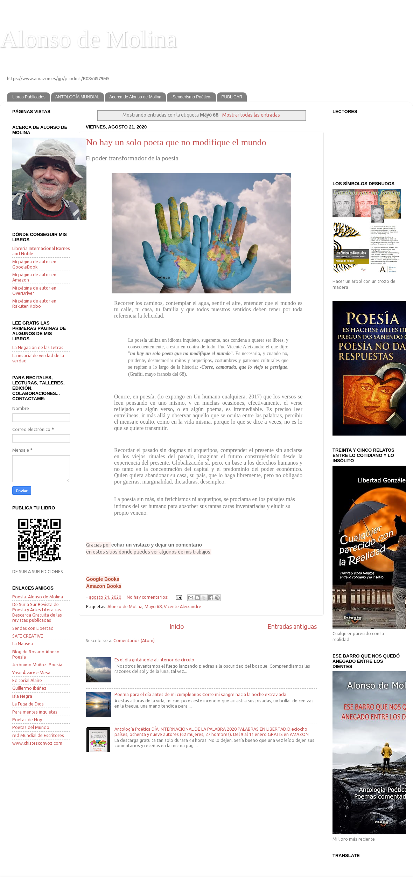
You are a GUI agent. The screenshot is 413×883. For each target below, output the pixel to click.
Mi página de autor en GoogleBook (34, 264)
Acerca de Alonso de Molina (135, 97)
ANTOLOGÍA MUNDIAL (77, 97)
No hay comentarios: (148, 597)
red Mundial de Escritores (38, 735)
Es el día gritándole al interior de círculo (154, 659)
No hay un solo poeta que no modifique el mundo (176, 142)
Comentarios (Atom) (134, 640)
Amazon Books (103, 586)
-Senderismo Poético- (191, 97)
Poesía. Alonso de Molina (37, 596)
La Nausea (22, 643)
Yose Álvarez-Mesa (31, 672)
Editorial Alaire (27, 680)
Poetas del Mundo (30, 727)
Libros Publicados (29, 97)
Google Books (102, 579)
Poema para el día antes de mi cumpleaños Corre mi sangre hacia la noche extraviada (200, 694)
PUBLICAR (231, 97)
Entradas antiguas (292, 626)
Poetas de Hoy (27, 719)
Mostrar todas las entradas (251, 115)
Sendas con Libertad (33, 628)
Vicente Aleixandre (182, 606)
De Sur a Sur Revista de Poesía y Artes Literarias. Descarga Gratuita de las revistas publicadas (37, 612)
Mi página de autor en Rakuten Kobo (34, 303)
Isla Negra (22, 696)
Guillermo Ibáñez (29, 688)
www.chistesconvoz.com (37, 743)
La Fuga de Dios (28, 703)
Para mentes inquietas (34, 711)
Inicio (176, 626)
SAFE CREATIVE (27, 635)
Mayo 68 (153, 606)
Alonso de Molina (88, 39)
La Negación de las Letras (37, 347)
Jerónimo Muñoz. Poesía (37, 664)
